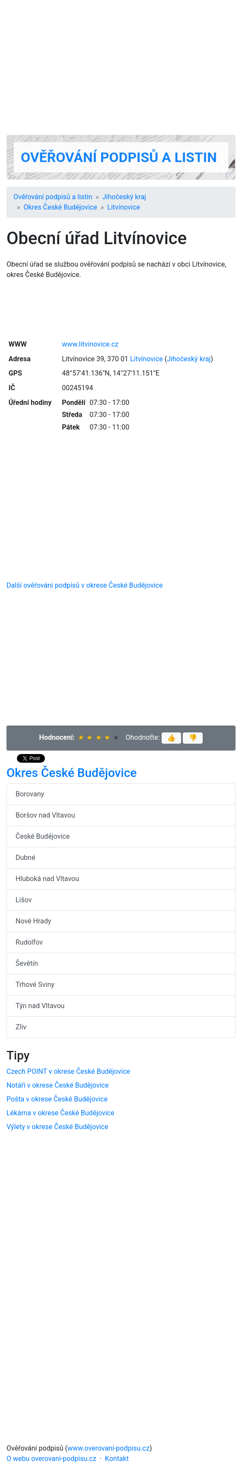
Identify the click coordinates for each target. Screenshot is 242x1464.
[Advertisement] (121, 67)
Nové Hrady (33, 921)
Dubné (25, 857)
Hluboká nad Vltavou (47, 879)
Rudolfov (29, 942)
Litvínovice (123, 207)
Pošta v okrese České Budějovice (57, 1099)
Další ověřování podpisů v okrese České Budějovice (84, 585)
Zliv (21, 1027)
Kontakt (117, 1458)
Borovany (30, 794)
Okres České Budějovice (60, 207)
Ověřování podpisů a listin (119, 157)
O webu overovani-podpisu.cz (51, 1458)
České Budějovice (43, 836)
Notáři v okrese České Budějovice (57, 1085)
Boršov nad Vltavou (45, 815)
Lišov (24, 900)
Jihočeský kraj (124, 197)
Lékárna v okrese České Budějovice (60, 1113)
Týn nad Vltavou (40, 1006)
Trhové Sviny (35, 984)
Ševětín (27, 963)
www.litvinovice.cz (90, 344)
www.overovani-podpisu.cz (108, 1448)
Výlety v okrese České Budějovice (57, 1127)
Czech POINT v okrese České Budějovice (68, 1071)
